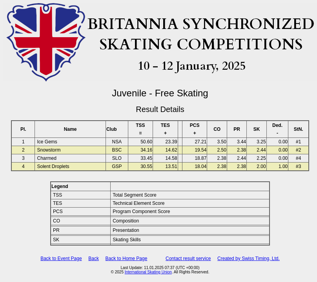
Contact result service (188, 258)
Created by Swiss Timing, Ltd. (248, 258)
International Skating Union (148, 272)
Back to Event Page (61, 258)
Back (93, 258)
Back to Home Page (127, 258)
